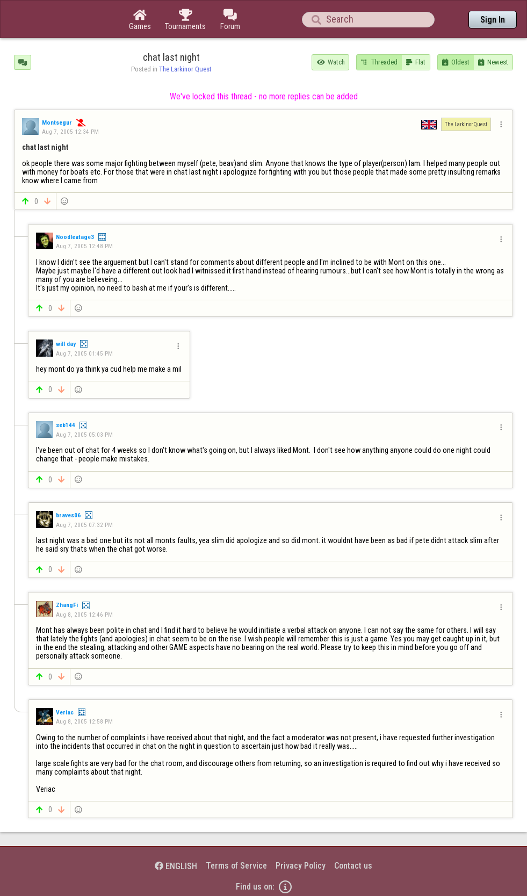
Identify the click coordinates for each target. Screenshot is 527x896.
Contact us (353, 866)
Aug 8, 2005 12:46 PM (84, 614)
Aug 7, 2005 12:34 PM (70, 131)
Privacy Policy (301, 866)
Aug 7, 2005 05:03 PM (84, 434)
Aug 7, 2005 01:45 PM (84, 353)
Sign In (492, 20)
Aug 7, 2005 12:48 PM (84, 246)
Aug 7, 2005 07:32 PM (84, 525)
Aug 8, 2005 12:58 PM (84, 721)
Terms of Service (236, 866)
